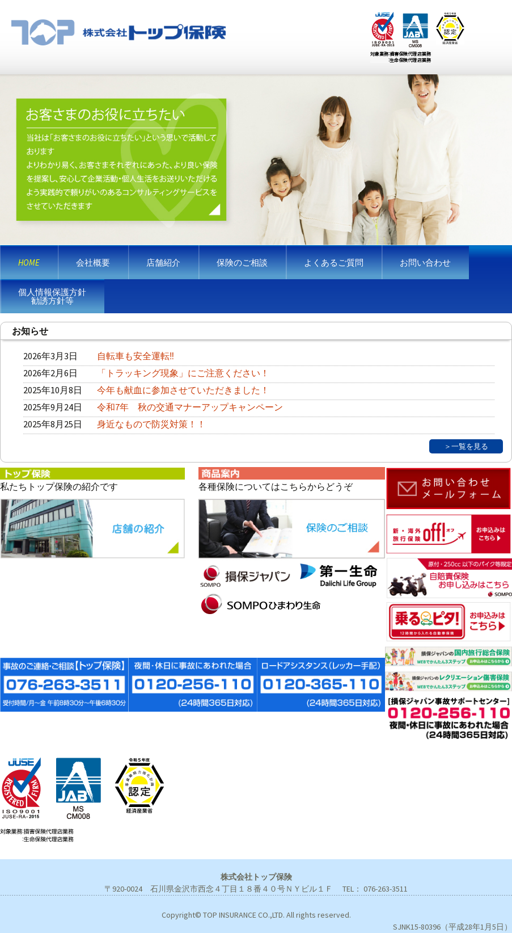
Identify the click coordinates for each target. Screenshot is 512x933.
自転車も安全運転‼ (135, 356)
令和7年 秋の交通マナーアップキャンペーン (190, 407)
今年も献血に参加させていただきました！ (183, 390)
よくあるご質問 (333, 262)
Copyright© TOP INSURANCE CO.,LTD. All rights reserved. (256, 915)
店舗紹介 (163, 262)
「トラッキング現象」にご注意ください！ (183, 373)
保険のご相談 (242, 262)
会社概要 (93, 262)
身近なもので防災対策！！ (151, 424)
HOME (29, 262)
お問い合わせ (425, 262)
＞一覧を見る (466, 446)
